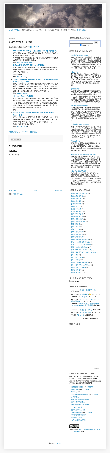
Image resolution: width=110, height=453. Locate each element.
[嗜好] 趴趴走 (75, 229)
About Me (74, 72)
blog (18, 62)
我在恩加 (90, 387)
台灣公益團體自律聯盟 (78, 420)
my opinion (85, 389)
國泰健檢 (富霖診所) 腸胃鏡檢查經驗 (83, 154)
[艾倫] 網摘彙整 (76, 204)
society (25, 93)
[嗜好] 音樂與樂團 (77, 232)
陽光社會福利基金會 (78, 410)
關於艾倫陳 (81, 30)
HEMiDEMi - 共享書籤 (29, 132)
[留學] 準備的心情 (77, 214)
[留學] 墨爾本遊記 (77, 219)
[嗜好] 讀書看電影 (77, 237)
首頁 (35, 190)
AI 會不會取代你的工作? (79, 171)
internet (23, 77)
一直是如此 (83, 297)
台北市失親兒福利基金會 (79, 394)
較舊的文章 (58, 190)
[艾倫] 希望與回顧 (77, 196)
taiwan (19, 93)
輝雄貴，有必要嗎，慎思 (88, 290)
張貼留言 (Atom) (18, 194)
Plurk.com (97, 368)
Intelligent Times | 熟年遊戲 (23, 96)
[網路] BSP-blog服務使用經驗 (81, 244)
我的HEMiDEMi (34, 47)
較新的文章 (13, 190)
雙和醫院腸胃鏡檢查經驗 (79, 105)
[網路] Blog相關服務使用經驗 (81, 242)
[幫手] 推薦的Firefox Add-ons (81, 265)
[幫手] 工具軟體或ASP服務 (80, 262)
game (19, 110)
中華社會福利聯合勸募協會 (80, 399)
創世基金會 (75, 397)
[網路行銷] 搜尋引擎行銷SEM (81, 249)
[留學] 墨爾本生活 (77, 216)
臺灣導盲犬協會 (76, 417)
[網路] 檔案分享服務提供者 (80, 239)
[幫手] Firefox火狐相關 (78, 267)
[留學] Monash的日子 (78, 221)
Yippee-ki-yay (75, 141)
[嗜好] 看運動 (75, 227)
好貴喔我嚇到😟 (85, 294)
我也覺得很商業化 (86, 310)
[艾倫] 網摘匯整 (76, 201)
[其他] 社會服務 (76, 211)
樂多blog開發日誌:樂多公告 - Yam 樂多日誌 (28, 65)
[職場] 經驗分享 (76, 272)
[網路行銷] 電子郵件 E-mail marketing (83, 252)
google (19, 126)
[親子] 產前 (75, 255)
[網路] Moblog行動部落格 (79, 247)
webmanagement (27, 62)
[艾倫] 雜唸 (75, 206)
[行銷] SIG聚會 (76, 209)
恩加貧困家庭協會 (77, 387)
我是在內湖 (80, 315)
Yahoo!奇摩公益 (76, 407)
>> (100, 319)
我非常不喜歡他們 (86, 312)
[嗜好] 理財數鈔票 (77, 234)
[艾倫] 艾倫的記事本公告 (79, 193)
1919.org (74, 392)
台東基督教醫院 (76, 412)
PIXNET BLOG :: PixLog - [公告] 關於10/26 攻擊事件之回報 (34, 51)
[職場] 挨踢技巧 (76, 270)
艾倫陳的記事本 (14, 30)
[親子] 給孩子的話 (77, 257)
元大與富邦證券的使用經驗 (80, 124)
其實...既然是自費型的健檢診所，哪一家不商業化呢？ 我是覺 (85, 304)
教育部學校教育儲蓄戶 (78, 415)
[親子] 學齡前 (75, 260)
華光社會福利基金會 (78, 402)
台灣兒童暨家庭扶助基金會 (80, 405)
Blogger (58, 443)
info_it (25, 126)
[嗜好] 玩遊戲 (75, 224)
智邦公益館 (75, 389)
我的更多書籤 (13, 132)
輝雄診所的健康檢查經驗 (79, 55)
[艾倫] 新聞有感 (76, 198)
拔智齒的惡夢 (75, 89)
